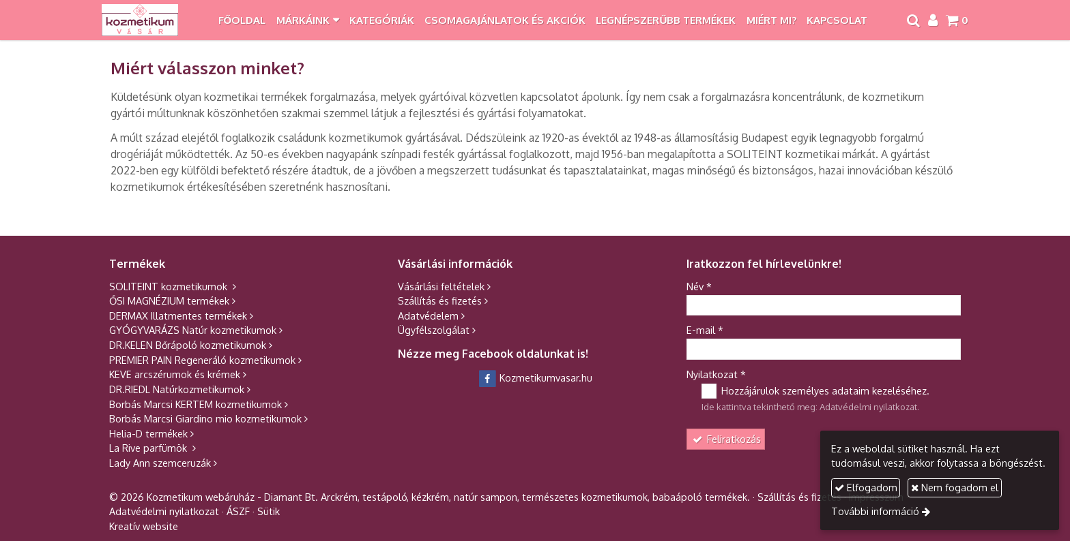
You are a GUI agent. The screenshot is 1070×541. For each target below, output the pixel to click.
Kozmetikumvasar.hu (535, 377)
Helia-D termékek (148, 433)
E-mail (704, 330)
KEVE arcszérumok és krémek (174, 374)
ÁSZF (238, 511)
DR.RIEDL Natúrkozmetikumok (176, 389)
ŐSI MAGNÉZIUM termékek (169, 300)
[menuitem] (242, 20)
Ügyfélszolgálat (433, 330)
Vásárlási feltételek (441, 286)
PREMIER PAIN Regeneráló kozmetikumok (202, 360)
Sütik (268, 511)
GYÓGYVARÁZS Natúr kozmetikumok (192, 330)
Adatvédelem (428, 315)
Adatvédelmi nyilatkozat (868, 406)
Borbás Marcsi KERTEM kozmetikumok (195, 404)
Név (699, 286)
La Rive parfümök (149, 448)
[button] (957, 20)
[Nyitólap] (140, 20)
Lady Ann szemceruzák (160, 463)
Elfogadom (866, 487)
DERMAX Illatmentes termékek (178, 315)
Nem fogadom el (954, 487)
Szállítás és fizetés (440, 300)
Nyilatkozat (716, 374)
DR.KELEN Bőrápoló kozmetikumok (187, 345)
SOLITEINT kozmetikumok (169, 286)
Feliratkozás (726, 439)
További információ (875, 511)
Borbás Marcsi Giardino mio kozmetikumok (205, 418)
